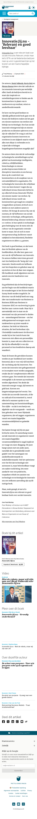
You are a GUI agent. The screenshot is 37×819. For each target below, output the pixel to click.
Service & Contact (14, 796)
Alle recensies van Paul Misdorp (13, 522)
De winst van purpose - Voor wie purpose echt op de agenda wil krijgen (18, 665)
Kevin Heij (28, 83)
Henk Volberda (17, 83)
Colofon (23, 790)
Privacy (29, 790)
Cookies (10, 793)
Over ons (25, 796)
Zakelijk (18, 746)
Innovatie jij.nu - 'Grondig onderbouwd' (15, 616)
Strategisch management (11, 19)
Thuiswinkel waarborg (18, 788)
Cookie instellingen (21, 793)
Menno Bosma (8, 86)
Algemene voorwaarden (11, 790)
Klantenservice (18, 741)
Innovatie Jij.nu (7, 52)
